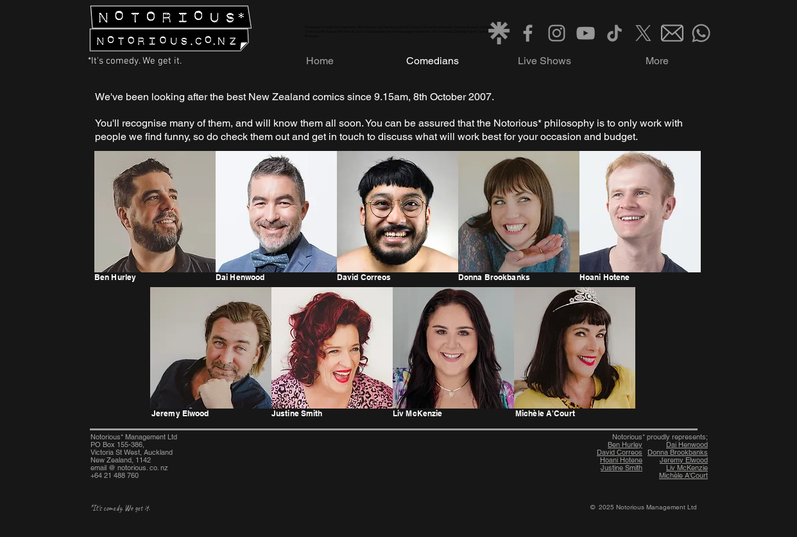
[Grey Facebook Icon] (528, 33)
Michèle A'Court (683, 475)
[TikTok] (614, 33)
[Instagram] (556, 33)
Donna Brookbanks (677, 452)
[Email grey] (672, 33)
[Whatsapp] (701, 33)
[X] (643, 33)
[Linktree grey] (499, 33)
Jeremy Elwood (684, 459)
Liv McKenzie (687, 467)
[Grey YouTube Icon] (585, 33)
